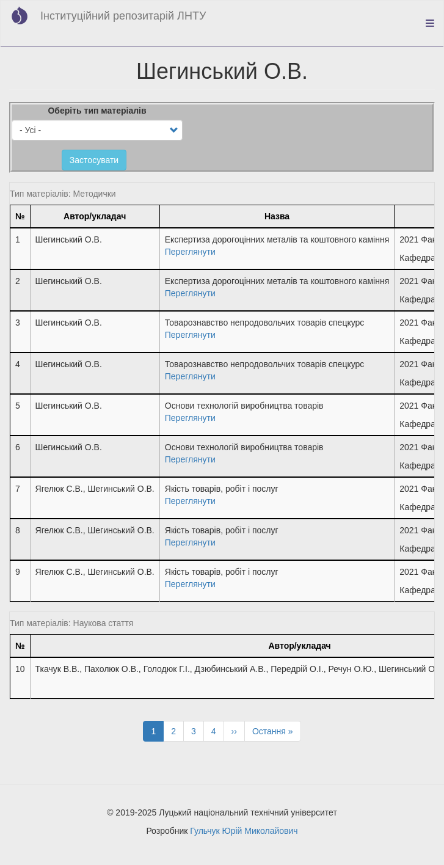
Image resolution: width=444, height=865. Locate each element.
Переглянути (190, 252)
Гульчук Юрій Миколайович (243, 831)
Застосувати (94, 160)
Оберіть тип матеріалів (97, 110)
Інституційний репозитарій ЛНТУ (123, 16)
